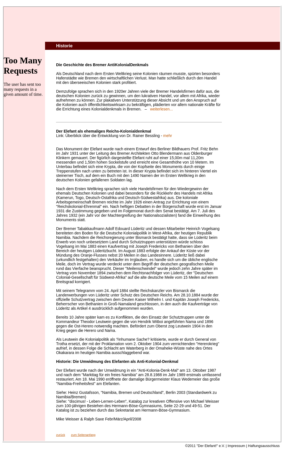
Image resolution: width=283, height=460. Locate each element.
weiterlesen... (161, 109)
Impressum (236, 446)
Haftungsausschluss (264, 446)
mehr (167, 135)
